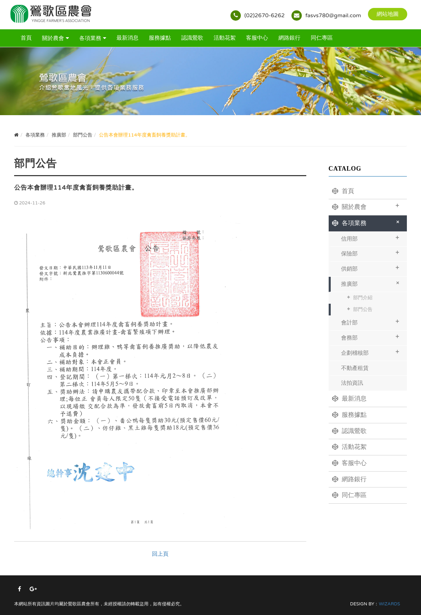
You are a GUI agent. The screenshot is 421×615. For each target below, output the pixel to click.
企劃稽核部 (370, 352)
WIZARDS (389, 604)
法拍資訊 (352, 383)
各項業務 (90, 38)
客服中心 (257, 37)
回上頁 (160, 554)
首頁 (26, 37)
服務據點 (160, 37)
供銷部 (370, 268)
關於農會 (53, 38)
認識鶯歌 (192, 37)
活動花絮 (225, 37)
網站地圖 (388, 14)
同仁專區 (322, 37)
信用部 (370, 238)
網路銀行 (289, 37)
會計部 (370, 321)
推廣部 (371, 283)
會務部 (370, 337)
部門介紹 (362, 298)
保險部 (370, 253)
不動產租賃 (355, 368)
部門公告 (362, 309)
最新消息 (127, 37)
